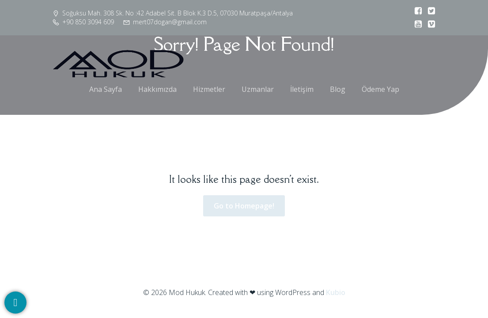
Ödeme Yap (380, 89)
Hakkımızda (157, 89)
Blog (337, 89)
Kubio (335, 292)
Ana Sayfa (105, 89)
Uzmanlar (258, 89)
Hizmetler (209, 89)
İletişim (302, 89)
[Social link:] (416, 11)
